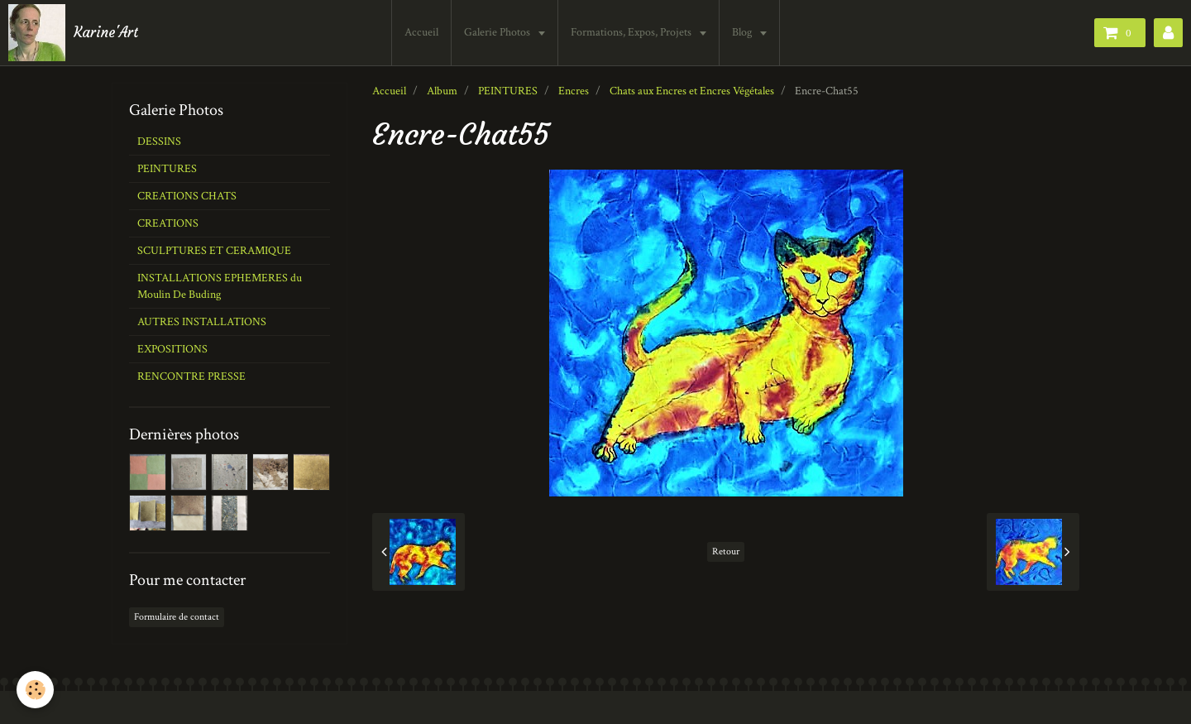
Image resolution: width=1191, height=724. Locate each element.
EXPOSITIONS (172, 349)
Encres (573, 91)
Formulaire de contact (176, 617)
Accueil (423, 32)
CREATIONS (167, 223)
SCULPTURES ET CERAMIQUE (214, 250)
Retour (725, 551)
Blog (745, 32)
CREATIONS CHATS (187, 196)
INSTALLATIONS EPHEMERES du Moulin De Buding (219, 286)
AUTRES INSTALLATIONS (201, 321)
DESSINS (159, 141)
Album (442, 91)
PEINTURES (508, 91)
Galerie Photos (500, 32)
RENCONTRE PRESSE (191, 376)
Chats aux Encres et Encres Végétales (692, 91)
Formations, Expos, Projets (634, 32)
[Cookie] (35, 689)
